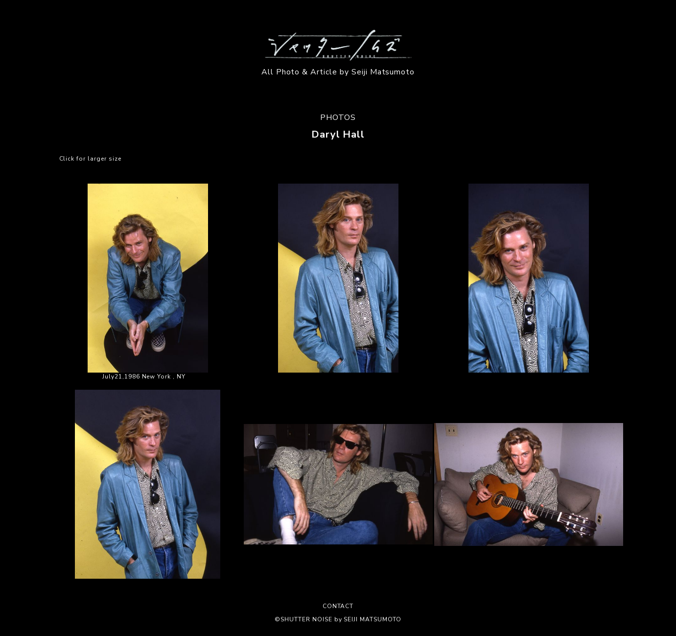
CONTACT (338, 606)
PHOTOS (338, 117)
